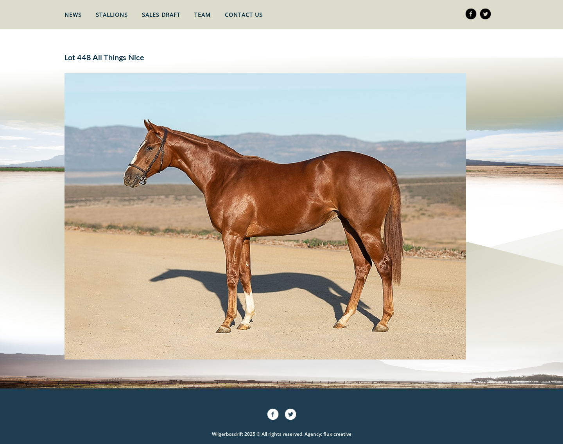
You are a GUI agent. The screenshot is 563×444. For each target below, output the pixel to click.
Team (202, 14)
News (73, 14)
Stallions (112, 14)
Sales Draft (161, 14)
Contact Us (244, 14)
